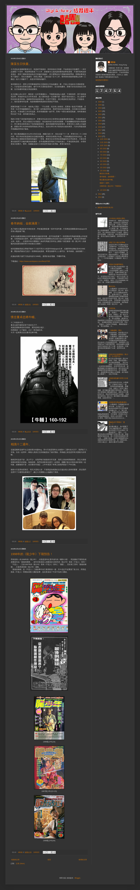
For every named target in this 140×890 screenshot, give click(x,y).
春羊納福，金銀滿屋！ (25, 223)
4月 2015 (103, 164)
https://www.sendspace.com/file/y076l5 (35, 261)
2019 (100, 124)
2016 (100, 133)
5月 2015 (103, 161)
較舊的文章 (83, 860)
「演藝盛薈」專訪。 (116, 330)
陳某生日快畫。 (21, 64)
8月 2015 (103, 152)
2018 (100, 127)
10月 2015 (104, 145)
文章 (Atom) (20, 864)
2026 (100, 102)
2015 (100, 136)
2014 (100, 194)
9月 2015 (103, 149)
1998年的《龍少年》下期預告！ (32, 554)
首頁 (49, 860)
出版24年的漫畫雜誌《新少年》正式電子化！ (118, 355)
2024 (100, 108)
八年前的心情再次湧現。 (117, 218)
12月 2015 (104, 139)
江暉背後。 (113, 308)
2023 (100, 111)
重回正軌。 (113, 286)
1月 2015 (103, 190)
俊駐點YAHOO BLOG (105, 207)
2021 (100, 118)
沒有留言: (36, 211)
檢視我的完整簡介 (102, 80)
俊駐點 (113, 62)
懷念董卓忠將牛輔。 (24, 317)
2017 (100, 130)
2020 (100, 121)
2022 (100, 114)
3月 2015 (103, 168)
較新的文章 (15, 860)
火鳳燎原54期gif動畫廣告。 (118, 402)
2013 (100, 197)
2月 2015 (103, 171)
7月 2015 (103, 155)
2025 (100, 105)
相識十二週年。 (21, 444)
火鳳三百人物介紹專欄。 (117, 242)
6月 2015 (103, 158)
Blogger (77, 878)
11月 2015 (104, 142)
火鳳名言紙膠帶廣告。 (117, 264)
